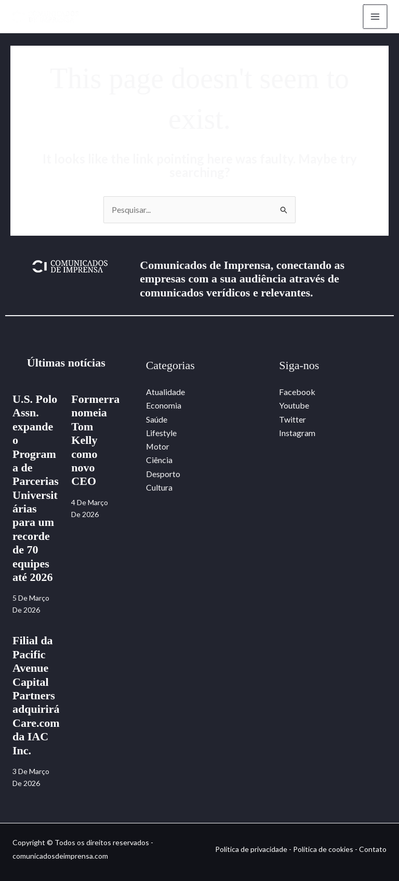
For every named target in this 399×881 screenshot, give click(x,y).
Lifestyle (161, 433)
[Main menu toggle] (375, 16)
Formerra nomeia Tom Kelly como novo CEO (95, 439)
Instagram (297, 433)
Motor (158, 447)
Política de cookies (323, 849)
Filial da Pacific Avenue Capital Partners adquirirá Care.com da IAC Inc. (36, 695)
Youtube (294, 406)
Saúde (156, 419)
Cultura (159, 488)
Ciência (159, 460)
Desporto (163, 474)
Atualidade (165, 392)
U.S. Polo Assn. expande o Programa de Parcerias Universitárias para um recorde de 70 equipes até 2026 (35, 488)
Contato (373, 849)
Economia (163, 406)
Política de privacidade (251, 849)
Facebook (297, 392)
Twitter (292, 419)
